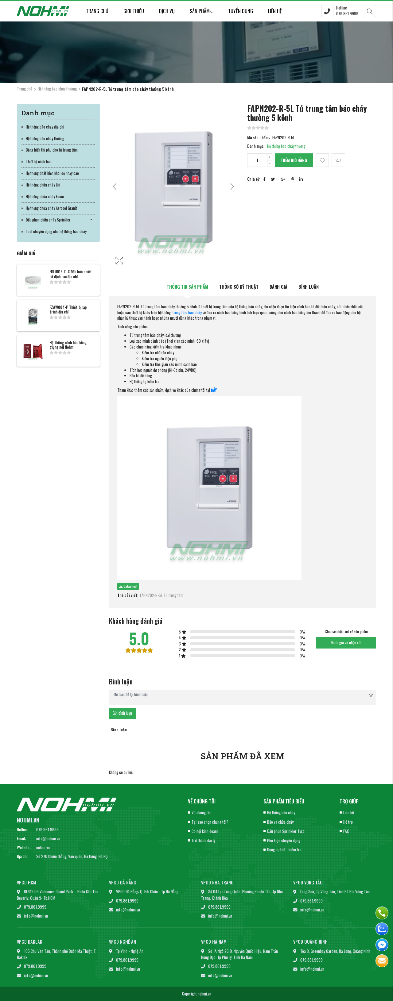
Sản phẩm (201, 11)
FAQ (346, 831)
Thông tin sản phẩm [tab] (187, 286)
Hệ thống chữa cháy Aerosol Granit (51, 208)
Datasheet (128, 586)
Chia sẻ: (253, 179)
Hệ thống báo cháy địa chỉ (45, 127)
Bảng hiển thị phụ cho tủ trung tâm (52, 150)
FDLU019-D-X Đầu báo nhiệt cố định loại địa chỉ (70, 274)
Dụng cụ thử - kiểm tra (284, 849)
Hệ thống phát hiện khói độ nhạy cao (52, 173)
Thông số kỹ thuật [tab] (239, 286)
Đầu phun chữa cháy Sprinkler (48, 220)
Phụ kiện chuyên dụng (283, 840)
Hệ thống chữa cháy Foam (45, 196)
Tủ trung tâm (173, 595)
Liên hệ (275, 11)
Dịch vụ (167, 11)
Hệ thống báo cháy (281, 812)
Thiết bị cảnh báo (39, 161)
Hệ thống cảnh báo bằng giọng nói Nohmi (68, 345)
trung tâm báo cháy (187, 312)
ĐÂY (214, 390)
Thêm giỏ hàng (294, 160)
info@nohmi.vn (48, 838)
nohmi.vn (43, 847)
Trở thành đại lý (203, 840)
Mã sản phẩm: (258, 138)
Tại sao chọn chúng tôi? (210, 822)
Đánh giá (278, 286)
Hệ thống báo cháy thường (57, 89)
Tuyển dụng (240, 11)
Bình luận (308, 286)
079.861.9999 (47, 829)
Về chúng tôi (201, 812)
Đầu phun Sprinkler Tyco (286, 831)
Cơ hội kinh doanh (205, 831)
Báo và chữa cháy (280, 822)
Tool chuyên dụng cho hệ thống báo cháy (56, 231)
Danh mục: (256, 146)
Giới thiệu (133, 11)
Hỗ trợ (348, 822)
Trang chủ (97, 11)
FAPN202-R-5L (151, 595)
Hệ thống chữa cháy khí (43, 185)
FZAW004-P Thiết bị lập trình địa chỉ (68, 309)
